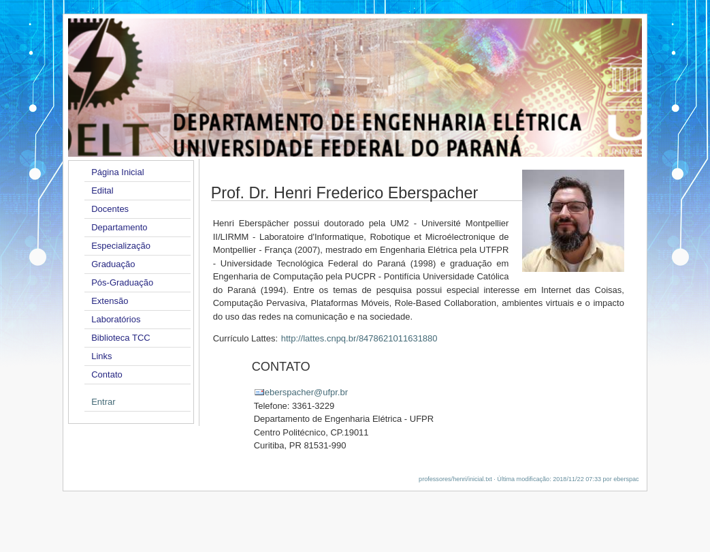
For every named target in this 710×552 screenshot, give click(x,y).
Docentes (110, 209)
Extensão (109, 301)
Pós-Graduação (122, 282)
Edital (102, 190)
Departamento (119, 227)
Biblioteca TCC (120, 338)
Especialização (120, 246)
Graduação (113, 264)
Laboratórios (115, 319)
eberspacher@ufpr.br (306, 392)
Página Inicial (117, 172)
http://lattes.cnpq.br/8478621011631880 (359, 338)
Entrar (103, 402)
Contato (107, 374)
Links (101, 356)
